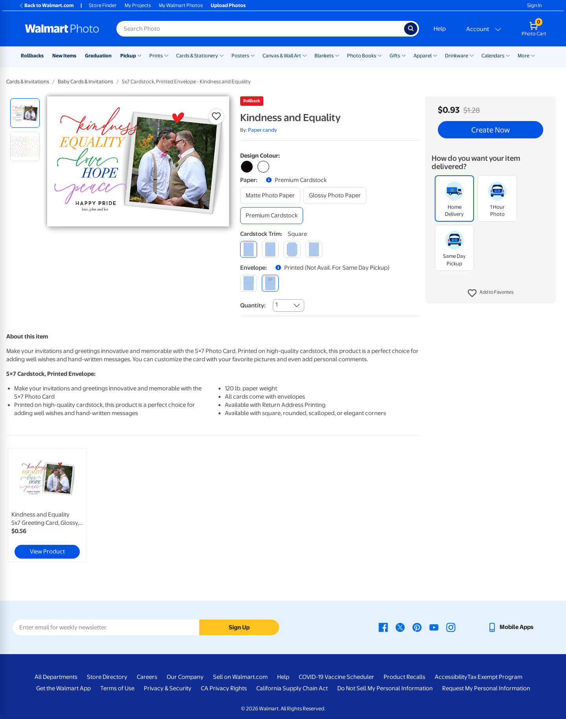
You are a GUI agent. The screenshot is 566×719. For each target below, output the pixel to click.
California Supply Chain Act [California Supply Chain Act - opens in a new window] (292, 688)
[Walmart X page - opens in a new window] (400, 627)
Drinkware (456, 56)
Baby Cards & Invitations (85, 82)
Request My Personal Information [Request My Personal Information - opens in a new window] (486, 688)
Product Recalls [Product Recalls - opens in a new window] (404, 676)
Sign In (534, 5)
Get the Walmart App (63, 688)
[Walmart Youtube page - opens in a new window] (434, 627)
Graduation (98, 56)
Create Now (490, 129)
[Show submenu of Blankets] (337, 55)
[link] (47, 505)
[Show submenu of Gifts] (403, 55)
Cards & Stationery (197, 56)
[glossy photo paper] (334, 195)
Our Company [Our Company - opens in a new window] (185, 676)
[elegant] (291, 249)
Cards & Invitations (27, 82)
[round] (270, 249)
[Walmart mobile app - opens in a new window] (510, 627)
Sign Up (239, 627)
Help (440, 28)
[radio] (25, 113)
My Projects (138, 5)
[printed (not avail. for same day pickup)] (270, 283)
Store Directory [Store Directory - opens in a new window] (107, 676)
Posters (240, 56)
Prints (156, 56)
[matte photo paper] (270, 195)
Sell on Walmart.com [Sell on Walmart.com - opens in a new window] (240, 676)
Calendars (492, 56)
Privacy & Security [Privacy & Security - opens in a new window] (167, 688)
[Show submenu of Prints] (166, 55)
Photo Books (361, 56)
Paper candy (262, 130)
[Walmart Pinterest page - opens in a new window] (417, 627)
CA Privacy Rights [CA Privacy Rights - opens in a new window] (224, 688)
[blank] (248, 283)
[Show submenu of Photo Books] (379, 55)
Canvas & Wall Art (282, 56)
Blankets (324, 56)
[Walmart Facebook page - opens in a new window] (383, 627)
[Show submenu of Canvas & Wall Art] (304, 55)
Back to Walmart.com (46, 5)
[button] (490, 293)
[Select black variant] (247, 167)
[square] (248, 249)
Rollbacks (32, 56)
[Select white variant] (263, 167)
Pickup (128, 56)
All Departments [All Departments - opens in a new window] (56, 676)
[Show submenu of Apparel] (435, 55)
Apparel (422, 56)
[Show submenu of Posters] (252, 55)
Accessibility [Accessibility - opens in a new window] (451, 676)
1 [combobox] (276, 304)
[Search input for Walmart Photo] (260, 29)
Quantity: (253, 305)
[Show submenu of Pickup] (139, 55)
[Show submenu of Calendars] (507, 55)
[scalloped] (313, 249)
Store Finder (103, 5)
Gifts (395, 56)
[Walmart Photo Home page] (62, 28)
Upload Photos (228, 5)
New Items (64, 56)
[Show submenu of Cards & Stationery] (221, 55)
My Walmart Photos (181, 5)
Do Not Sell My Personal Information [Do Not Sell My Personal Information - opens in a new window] (385, 688)
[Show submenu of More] (533, 55)
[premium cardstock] (271, 215)
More (523, 56)
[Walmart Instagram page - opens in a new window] (451, 627)
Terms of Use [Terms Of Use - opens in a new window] (117, 688)
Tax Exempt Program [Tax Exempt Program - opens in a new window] (494, 676)
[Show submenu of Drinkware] (471, 55)
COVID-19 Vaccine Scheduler (336, 676)
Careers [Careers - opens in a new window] (147, 676)
